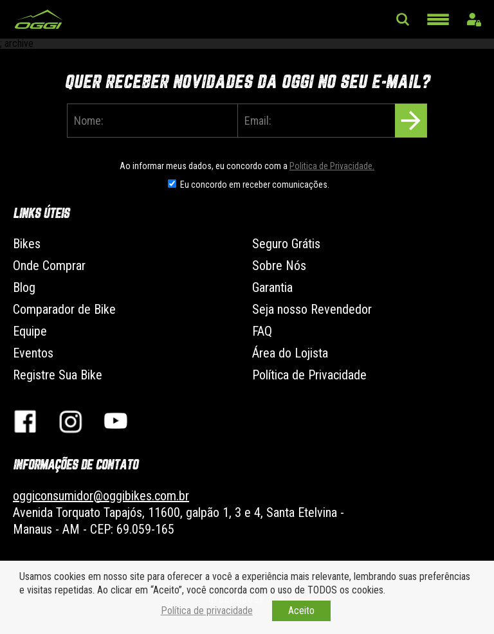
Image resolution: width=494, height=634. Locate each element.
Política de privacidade (207, 610)
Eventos (33, 353)
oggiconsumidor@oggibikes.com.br (101, 495)
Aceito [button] (301, 610)
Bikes (27, 243)
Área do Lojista (290, 353)
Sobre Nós (279, 265)
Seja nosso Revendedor (312, 309)
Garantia (272, 287)
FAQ (262, 331)
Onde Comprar (49, 265)
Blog (24, 287)
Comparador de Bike (64, 309)
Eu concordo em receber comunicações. (254, 184)
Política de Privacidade (309, 375)
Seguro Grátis (286, 243)
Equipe (30, 331)
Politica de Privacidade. (331, 166)
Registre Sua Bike (57, 375)
